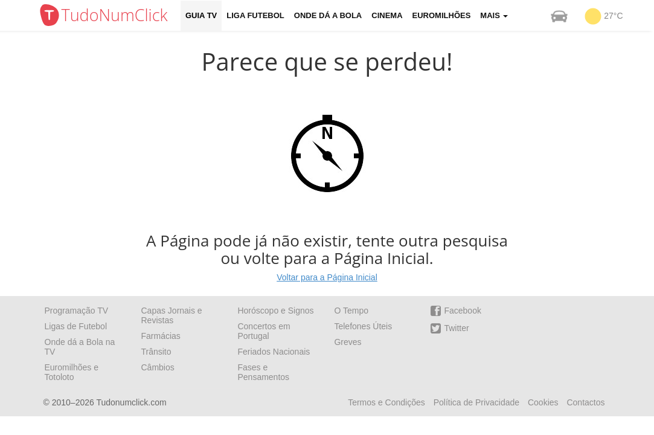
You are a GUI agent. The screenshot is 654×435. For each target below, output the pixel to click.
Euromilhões (441, 15)
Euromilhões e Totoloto (72, 372)
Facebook (456, 311)
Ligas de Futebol (76, 326)
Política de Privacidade (476, 402)
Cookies (543, 402)
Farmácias (160, 336)
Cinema (386, 15)
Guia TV (201, 15)
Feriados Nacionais (273, 351)
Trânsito (156, 351)
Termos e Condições (386, 402)
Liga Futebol (255, 15)
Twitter (450, 328)
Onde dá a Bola (328, 15)
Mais (494, 15)
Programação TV (77, 310)
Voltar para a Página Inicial (327, 277)
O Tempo (351, 310)
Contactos (585, 402)
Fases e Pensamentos (263, 372)
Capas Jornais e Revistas (171, 315)
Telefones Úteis (363, 326)
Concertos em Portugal (263, 331)
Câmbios (157, 367)
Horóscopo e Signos (275, 310)
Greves (347, 342)
